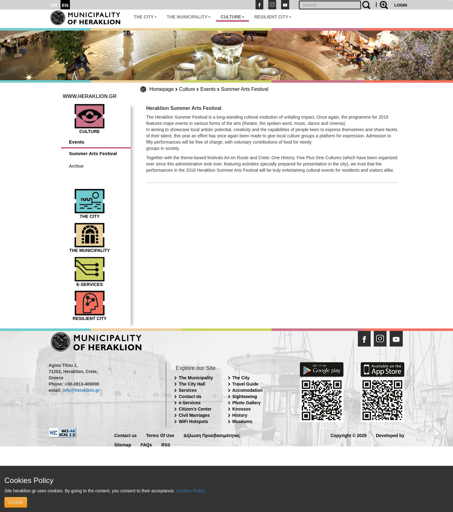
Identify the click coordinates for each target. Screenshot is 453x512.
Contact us (190, 396)
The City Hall (192, 384)
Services (188, 390)
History (239, 415)
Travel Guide (245, 384)
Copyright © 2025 (349, 435)
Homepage (161, 89)
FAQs (146, 444)
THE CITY (145, 16)
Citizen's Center (195, 408)
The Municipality (196, 377)
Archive (76, 166)
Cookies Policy (190, 490)
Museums (242, 421)
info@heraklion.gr (81, 390)
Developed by (390, 435)
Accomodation (247, 390)
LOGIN (400, 5)
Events (208, 89)
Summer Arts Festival (244, 89)
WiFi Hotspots (193, 421)
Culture (187, 89)
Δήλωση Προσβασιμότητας (211, 435)
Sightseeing (244, 396)
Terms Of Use (160, 435)
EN (65, 5)
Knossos (241, 408)
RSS (165, 444)
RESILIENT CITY (272, 16)
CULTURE (232, 16)
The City (241, 377)
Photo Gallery (246, 402)
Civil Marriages (194, 415)
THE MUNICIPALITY (189, 16)
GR (53, 5)
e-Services (190, 402)
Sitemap (122, 444)
